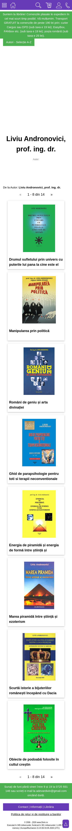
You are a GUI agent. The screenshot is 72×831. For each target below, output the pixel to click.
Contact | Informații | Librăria (36, 806)
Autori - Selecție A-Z (18, 42)
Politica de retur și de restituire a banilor (36, 814)
